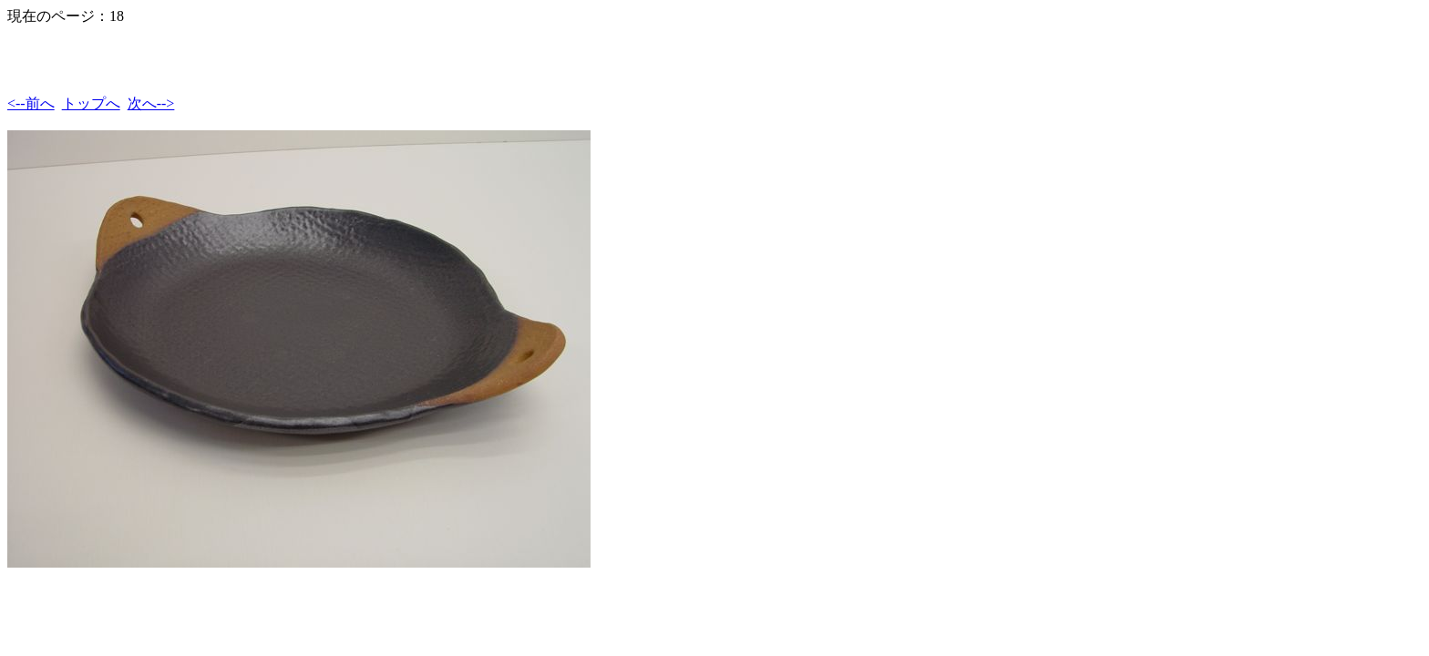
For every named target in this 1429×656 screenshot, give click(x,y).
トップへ (91, 103)
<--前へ (31, 103)
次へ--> (151, 103)
